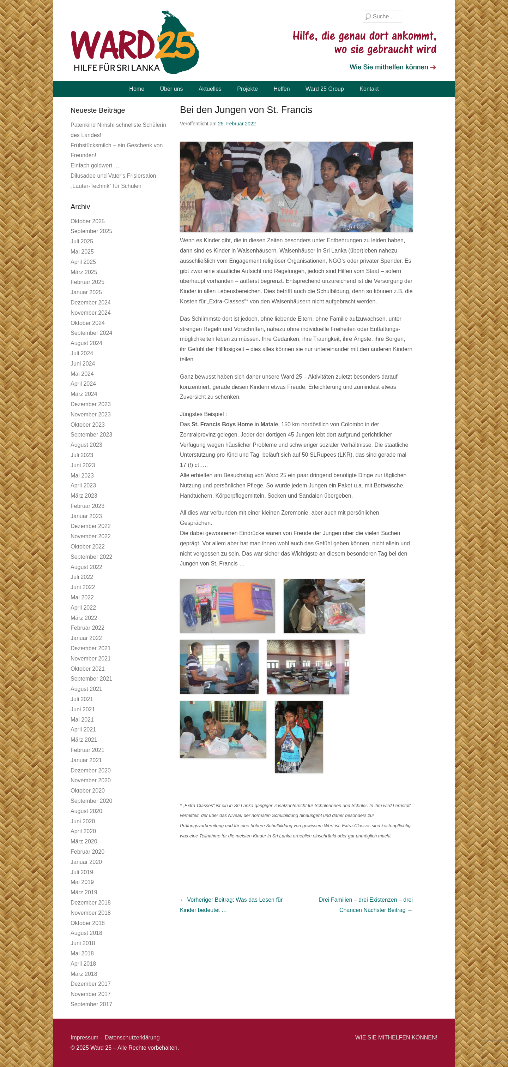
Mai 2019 (82, 882)
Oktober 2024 (88, 323)
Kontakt (369, 89)
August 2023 (86, 445)
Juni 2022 (83, 587)
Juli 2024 (82, 353)
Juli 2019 (82, 872)
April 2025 (83, 262)
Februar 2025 (87, 282)
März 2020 (84, 841)
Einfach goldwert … (95, 165)
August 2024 (86, 343)
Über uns (171, 89)
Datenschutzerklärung (132, 1038)
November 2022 (91, 536)
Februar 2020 (87, 852)
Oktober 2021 (88, 669)
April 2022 (83, 608)
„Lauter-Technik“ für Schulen (106, 186)
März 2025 (84, 272)
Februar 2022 (87, 628)
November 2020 (91, 780)
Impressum (84, 1038)
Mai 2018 (82, 953)
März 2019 (84, 892)
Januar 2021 (86, 760)
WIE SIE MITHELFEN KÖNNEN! (396, 1038)
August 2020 (86, 811)
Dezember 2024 (91, 303)
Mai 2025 (82, 252)
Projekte (247, 89)
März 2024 (84, 394)
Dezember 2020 (91, 770)
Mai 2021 (82, 720)
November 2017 (91, 994)
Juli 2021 (82, 699)
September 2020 (91, 801)
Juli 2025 (82, 241)
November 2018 (91, 913)
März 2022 (84, 618)
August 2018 (86, 933)
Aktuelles (210, 89)
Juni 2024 (83, 364)
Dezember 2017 (91, 984)
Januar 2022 (86, 638)
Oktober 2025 (88, 221)
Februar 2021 (87, 750)
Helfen (281, 89)
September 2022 (91, 557)
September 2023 (91, 435)
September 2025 (91, 231)
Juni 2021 (83, 709)
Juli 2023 (82, 455)
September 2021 (91, 679)
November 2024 (91, 313)
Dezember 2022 (91, 526)
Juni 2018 (83, 943)
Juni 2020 (83, 821)
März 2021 (84, 740)
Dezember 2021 (91, 648)
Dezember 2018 (91, 903)
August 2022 (86, 567)
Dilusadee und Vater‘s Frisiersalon (113, 176)
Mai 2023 (82, 476)
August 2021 (86, 689)
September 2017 (91, 1004)
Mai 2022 (82, 597)
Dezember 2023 (91, 404)
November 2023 (91, 414)
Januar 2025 (86, 292)
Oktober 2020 (88, 791)
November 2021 (91, 659)
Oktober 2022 (88, 547)
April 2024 (83, 384)
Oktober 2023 (88, 425)
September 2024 (91, 333)
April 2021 (83, 730)
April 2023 (83, 485)
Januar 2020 (86, 862)
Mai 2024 (82, 374)
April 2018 (83, 964)
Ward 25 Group (325, 89)
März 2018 (84, 974)
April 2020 (83, 831)
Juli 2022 (82, 577)
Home (136, 89)
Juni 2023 (83, 465)
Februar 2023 (87, 506)
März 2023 (84, 496)
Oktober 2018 (88, 923)
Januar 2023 (86, 516)
